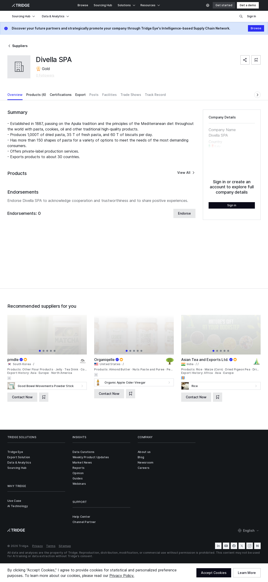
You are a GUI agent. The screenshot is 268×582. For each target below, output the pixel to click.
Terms (50, 546)
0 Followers (45, 75)
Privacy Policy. (121, 575)
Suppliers (17, 46)
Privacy (37, 546)
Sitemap (65, 546)
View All (186, 172)
